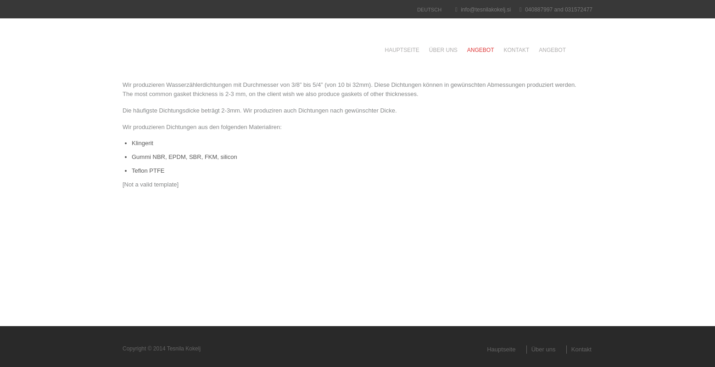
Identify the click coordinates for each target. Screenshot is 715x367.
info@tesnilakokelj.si (486, 9)
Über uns (443, 50)
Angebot (480, 50)
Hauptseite (402, 50)
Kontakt (517, 50)
